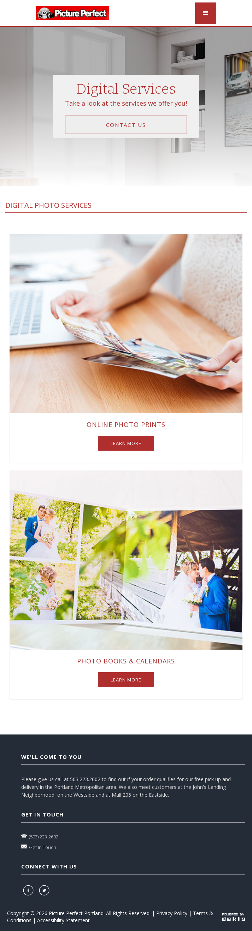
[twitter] (45, 890)
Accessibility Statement (63, 920)
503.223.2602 (85, 779)
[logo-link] (72, 13)
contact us (126, 124)
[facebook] (29, 890)
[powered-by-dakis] (233, 916)
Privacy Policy (171, 913)
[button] (205, 13)
